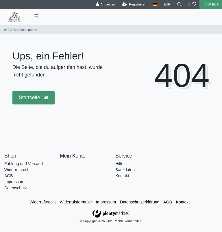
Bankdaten (125, 169)
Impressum (14, 181)
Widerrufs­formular (76, 202)
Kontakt (122, 175)
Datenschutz (15, 188)
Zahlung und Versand (23, 163)
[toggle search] (179, 4)
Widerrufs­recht (42, 202)
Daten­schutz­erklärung (139, 202)
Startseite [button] (33, 97)
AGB (8, 175)
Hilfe (119, 163)
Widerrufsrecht (17, 169)
